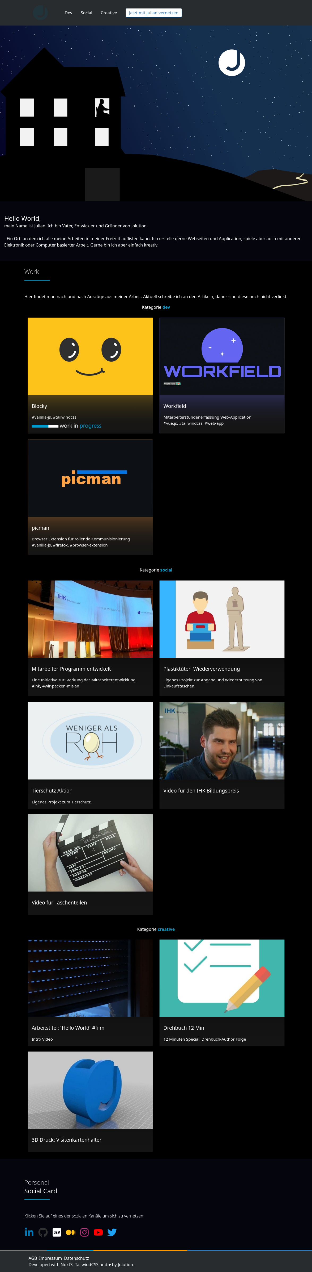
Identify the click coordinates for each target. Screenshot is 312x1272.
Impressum (50, 1258)
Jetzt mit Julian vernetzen (153, 13)
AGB (33, 1258)
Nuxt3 (66, 1264)
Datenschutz (76, 1258)
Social (86, 13)
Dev (68, 13)
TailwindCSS (87, 1264)
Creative (109, 13)
